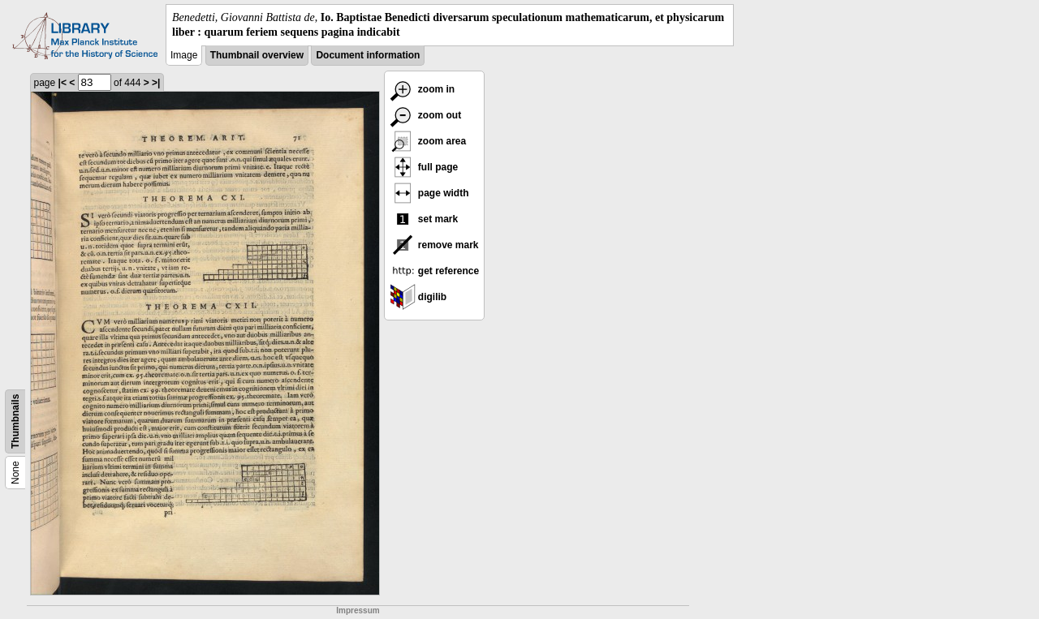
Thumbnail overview (257, 55)
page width (429, 193)
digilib (418, 297)
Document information (368, 55)
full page (424, 167)
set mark (424, 219)
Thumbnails (15, 421)
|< (62, 82)
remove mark (434, 245)
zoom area (428, 141)
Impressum (357, 610)
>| (156, 82)
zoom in (422, 89)
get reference (435, 271)
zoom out (426, 115)
